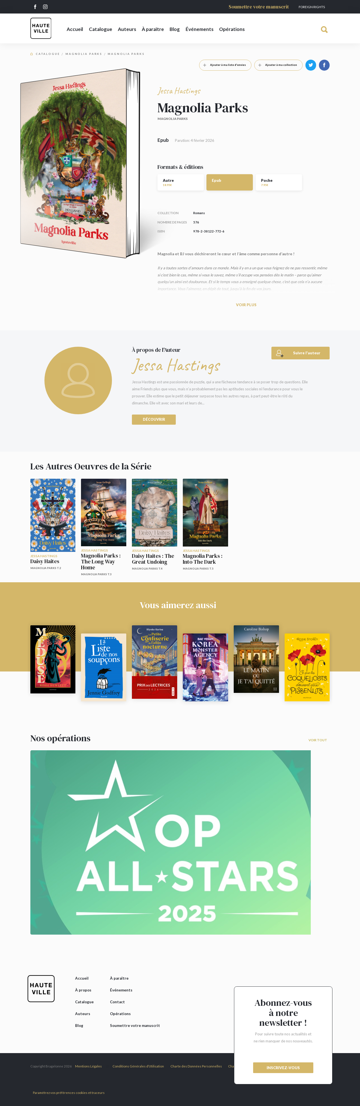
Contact (117, 1002)
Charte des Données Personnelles (196, 1066)
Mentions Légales (88, 1066)
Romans (199, 213)
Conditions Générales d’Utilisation (138, 1066)
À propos (83, 990)
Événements (199, 29)
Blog (175, 29)
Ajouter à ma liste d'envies (222, 64)
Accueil (75, 29)
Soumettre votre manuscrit (259, 6)
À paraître (153, 29)
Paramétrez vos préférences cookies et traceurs (69, 1092)
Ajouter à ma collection (276, 64)
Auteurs (127, 29)
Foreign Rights (312, 7)
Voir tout (318, 740)
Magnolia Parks (84, 53)
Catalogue (100, 29)
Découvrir (154, 419)
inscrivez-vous (283, 1067)
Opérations (232, 29)
